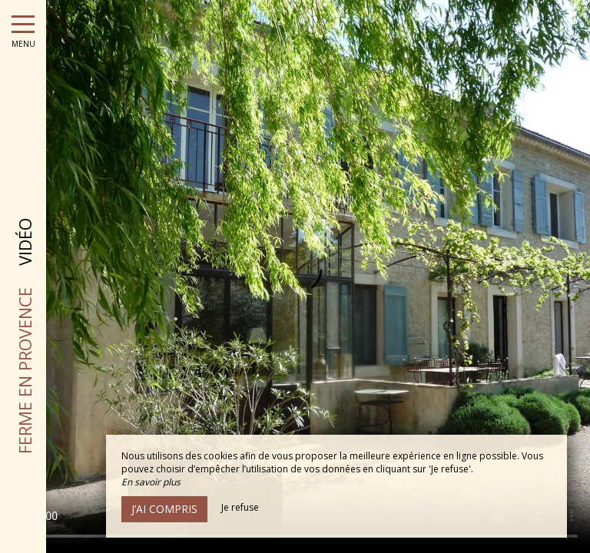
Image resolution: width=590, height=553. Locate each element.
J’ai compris (164, 509)
